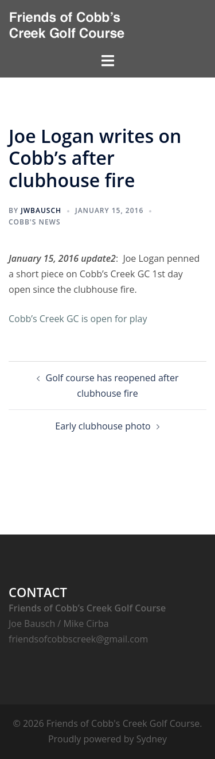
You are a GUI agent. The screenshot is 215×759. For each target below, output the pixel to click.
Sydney (151, 739)
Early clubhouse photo (102, 426)
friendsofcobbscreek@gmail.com (78, 639)
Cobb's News (35, 222)
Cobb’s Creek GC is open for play (78, 318)
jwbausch (41, 210)
